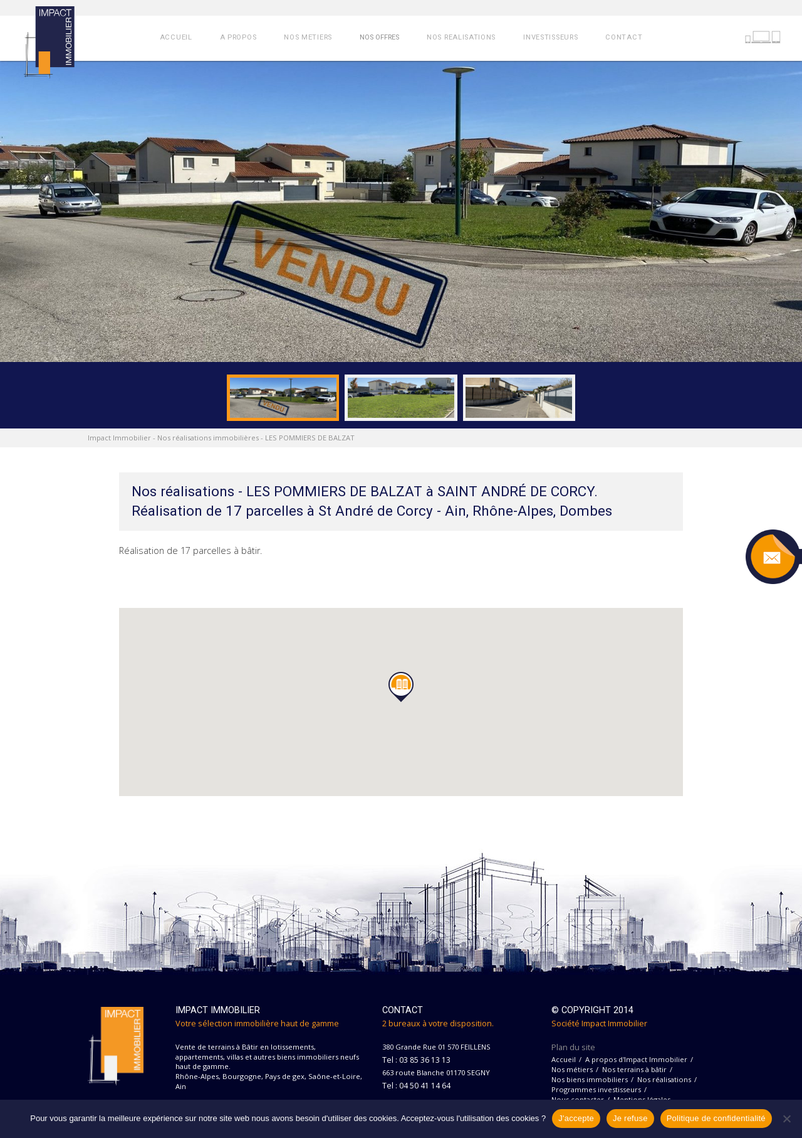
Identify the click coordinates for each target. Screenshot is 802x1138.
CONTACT (623, 37)
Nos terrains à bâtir (634, 1069)
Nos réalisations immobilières (208, 437)
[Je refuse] (786, 1118)
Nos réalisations (664, 1079)
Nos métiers (572, 1069)
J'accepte (576, 1118)
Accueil (563, 1059)
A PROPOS (238, 37)
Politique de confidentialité (716, 1118)
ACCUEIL (176, 37)
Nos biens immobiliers (589, 1079)
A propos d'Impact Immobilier (636, 1059)
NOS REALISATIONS (461, 37)
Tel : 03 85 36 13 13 (416, 1060)
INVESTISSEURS (550, 37)
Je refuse (630, 1118)
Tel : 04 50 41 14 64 (416, 1085)
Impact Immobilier (119, 437)
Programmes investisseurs (596, 1089)
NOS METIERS (308, 37)
